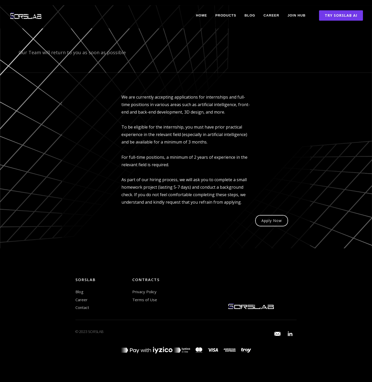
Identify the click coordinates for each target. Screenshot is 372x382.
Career (271, 15)
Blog (249, 15)
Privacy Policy (144, 291)
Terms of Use (144, 299)
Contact (82, 307)
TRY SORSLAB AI (341, 15)
